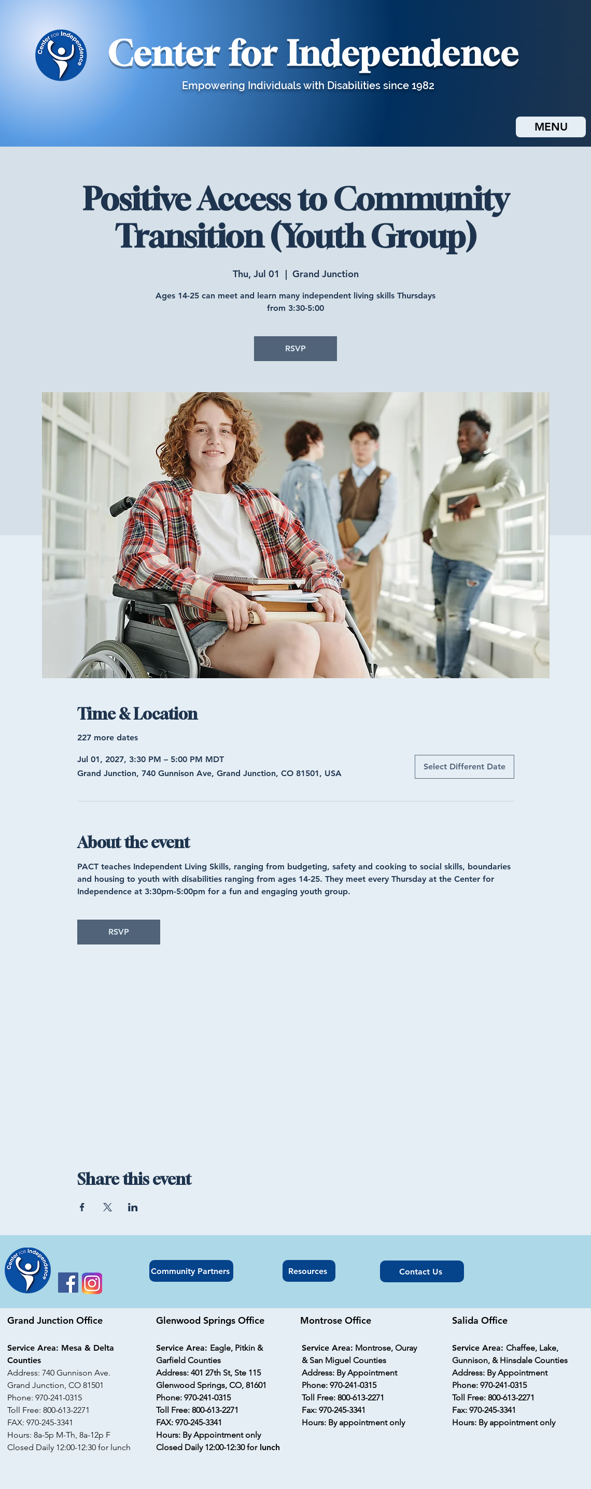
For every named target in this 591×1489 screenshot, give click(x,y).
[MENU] (551, 127)
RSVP (295, 348)
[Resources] (309, 1271)
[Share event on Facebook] (82, 1207)
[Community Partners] (191, 1271)
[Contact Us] (422, 1271)
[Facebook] (68, 1282)
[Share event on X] (107, 1207)
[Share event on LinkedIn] (133, 1207)
